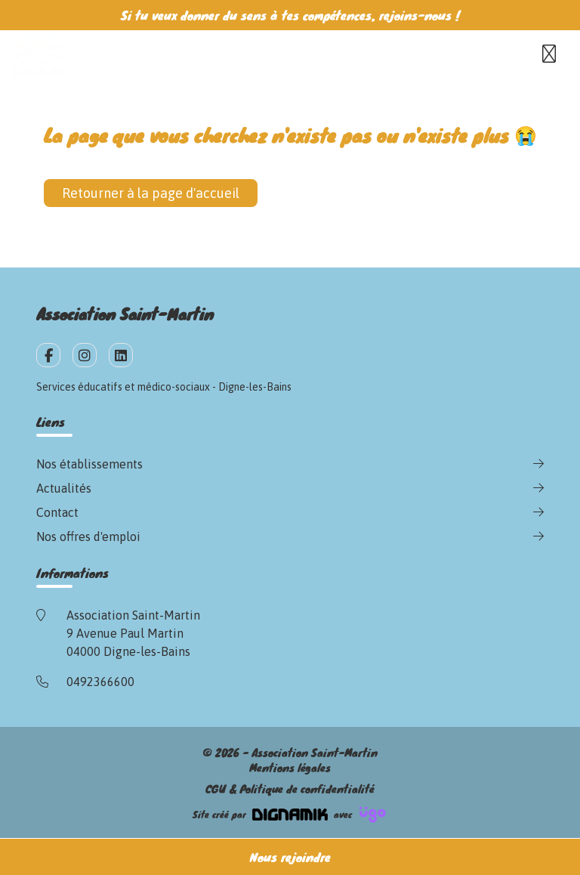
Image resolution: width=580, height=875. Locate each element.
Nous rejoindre (290, 856)
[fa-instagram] (84, 355)
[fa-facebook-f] (48, 355)
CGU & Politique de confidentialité (289, 788)
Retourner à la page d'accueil (150, 193)
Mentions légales (290, 767)
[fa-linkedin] (121, 355)
